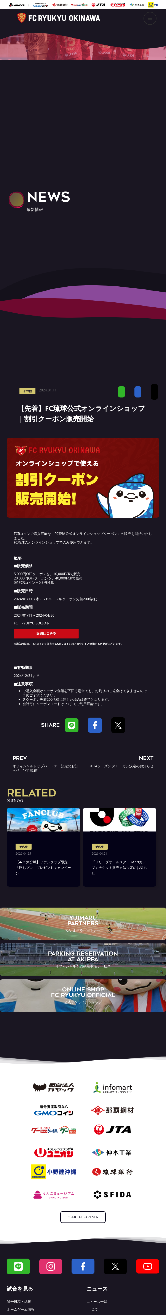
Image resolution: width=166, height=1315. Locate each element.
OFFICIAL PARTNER (83, 1217)
